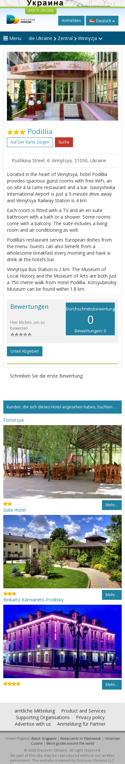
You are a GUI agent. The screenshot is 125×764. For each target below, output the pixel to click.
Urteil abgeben (25, 351)
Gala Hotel (14, 510)
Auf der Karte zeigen (30, 142)
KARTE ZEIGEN (40, 10)
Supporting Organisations (43, 717)
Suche (64, 142)
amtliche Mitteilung (34, 711)
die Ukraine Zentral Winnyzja (65, 38)
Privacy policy (90, 717)
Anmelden (71, 20)
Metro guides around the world (70, 743)
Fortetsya (13, 420)
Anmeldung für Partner (81, 724)
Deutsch (102, 21)
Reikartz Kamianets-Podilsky (33, 600)
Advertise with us (33, 724)
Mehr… (112, 505)
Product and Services (83, 711)
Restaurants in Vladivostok (80, 738)
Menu (12, 38)
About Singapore (44, 738)
